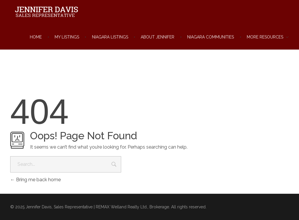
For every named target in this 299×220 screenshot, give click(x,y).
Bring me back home (35, 179)
